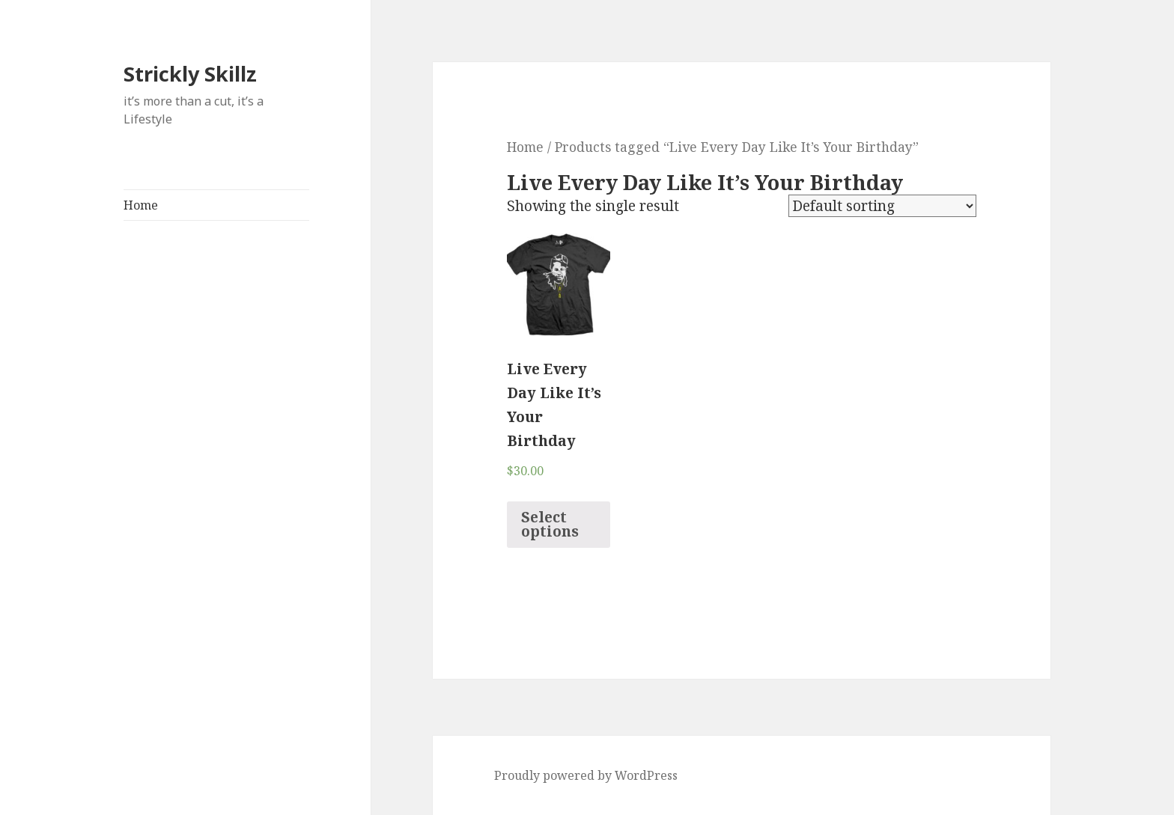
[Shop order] (882, 206)
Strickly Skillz (190, 74)
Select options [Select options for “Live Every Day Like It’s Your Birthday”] (550, 524)
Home (141, 205)
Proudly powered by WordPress (586, 775)
